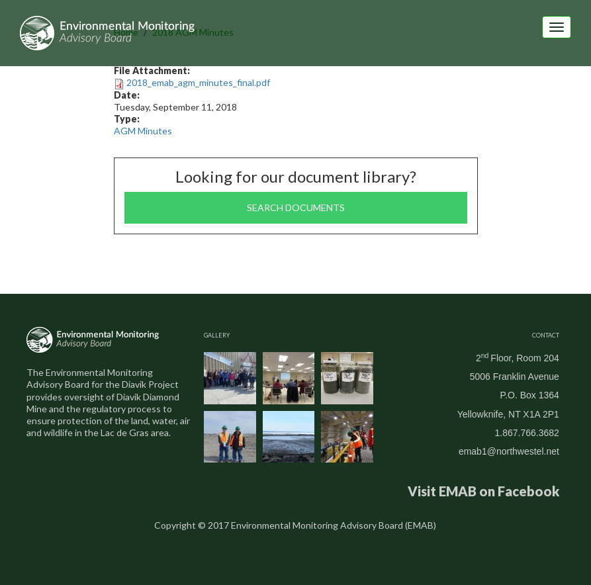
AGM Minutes (143, 130)
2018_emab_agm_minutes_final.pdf (198, 82)
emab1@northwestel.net (509, 451)
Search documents (296, 207)
